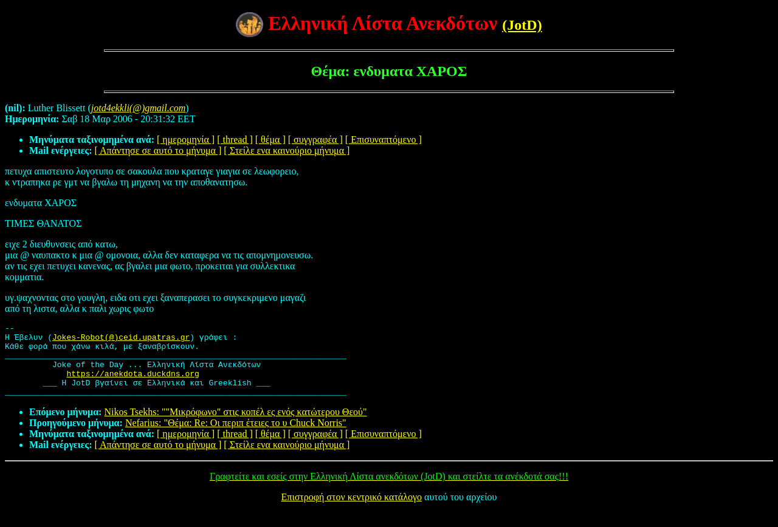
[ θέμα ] (270, 139)
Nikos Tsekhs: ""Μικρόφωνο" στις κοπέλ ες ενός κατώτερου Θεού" (235, 426)
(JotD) (522, 25)
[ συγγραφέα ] (315, 139)
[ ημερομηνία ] (186, 139)
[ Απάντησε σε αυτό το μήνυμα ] (158, 150)
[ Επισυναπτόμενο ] (383, 139)
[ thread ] (235, 139)
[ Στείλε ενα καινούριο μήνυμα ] (286, 150)
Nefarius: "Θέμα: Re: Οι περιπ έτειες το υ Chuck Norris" (235, 437)
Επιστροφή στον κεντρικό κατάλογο (351, 511)
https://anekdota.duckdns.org (132, 384)
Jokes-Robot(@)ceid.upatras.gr (121, 340)
